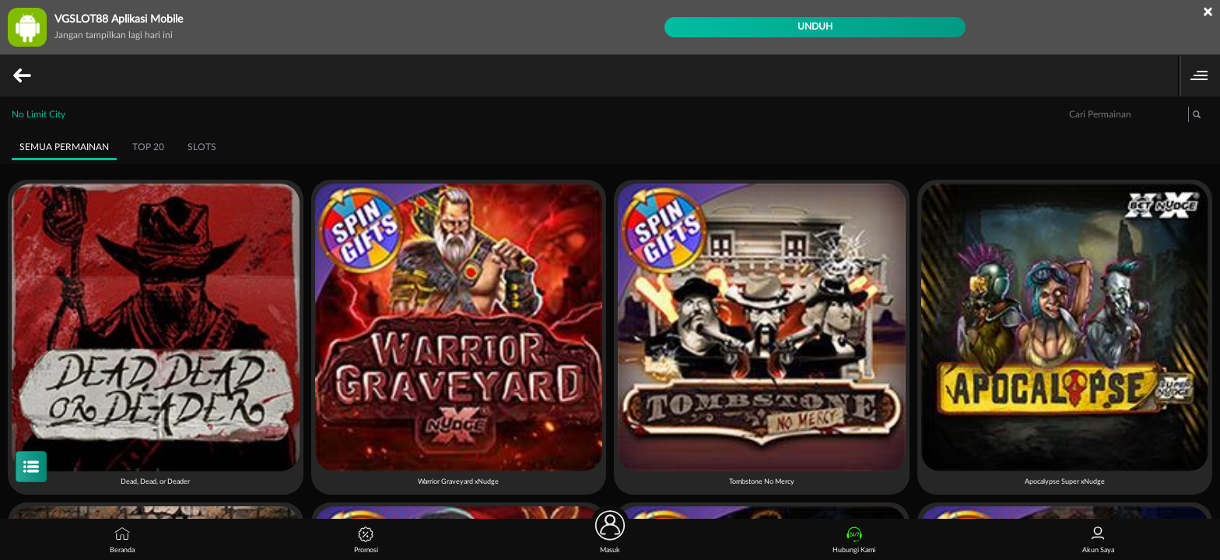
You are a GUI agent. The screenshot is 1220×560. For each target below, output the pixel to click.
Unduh (815, 26)
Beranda (122, 540)
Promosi (366, 540)
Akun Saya (1098, 540)
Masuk (610, 536)
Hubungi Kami (854, 540)
